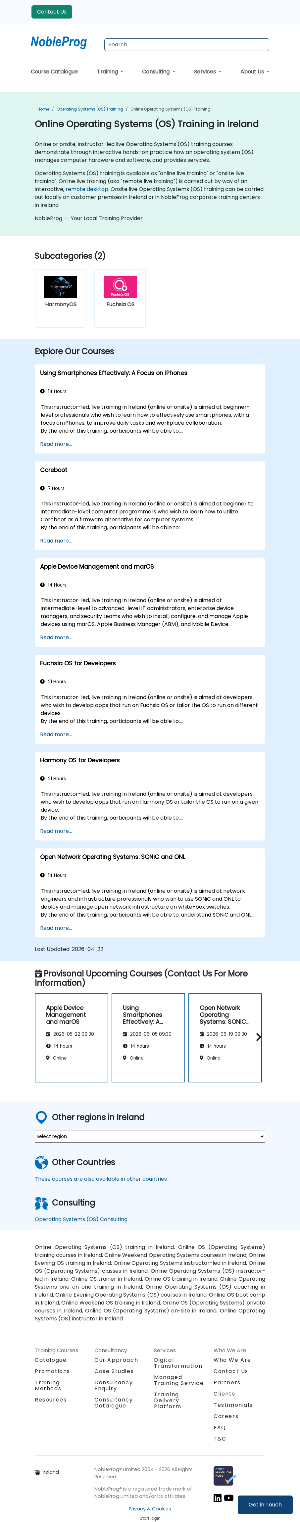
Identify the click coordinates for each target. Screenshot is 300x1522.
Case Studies (114, 1371)
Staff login (150, 1518)
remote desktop (87, 189)
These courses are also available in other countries (101, 1179)
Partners (227, 1382)
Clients (224, 1394)
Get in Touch (265, 1504)
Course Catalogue (54, 71)
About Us (252, 71)
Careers (226, 1416)
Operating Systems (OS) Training (90, 109)
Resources (51, 1399)
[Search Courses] (186, 44)
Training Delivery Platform (167, 1400)
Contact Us (52, 12)
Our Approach (116, 1360)
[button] (257, 1037)
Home (43, 109)
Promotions (52, 1371)
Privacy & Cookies (150, 1508)
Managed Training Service (179, 1380)
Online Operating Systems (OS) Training (170, 109)
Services (205, 71)
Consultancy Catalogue (113, 1402)
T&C (220, 1439)
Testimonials (233, 1405)
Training (108, 71)
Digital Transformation (178, 1363)
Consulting (156, 71)
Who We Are (232, 1360)
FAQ (220, 1427)
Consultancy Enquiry (113, 1386)
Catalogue (51, 1360)
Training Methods (48, 1385)
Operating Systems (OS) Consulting (81, 1219)
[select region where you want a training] (150, 1136)
